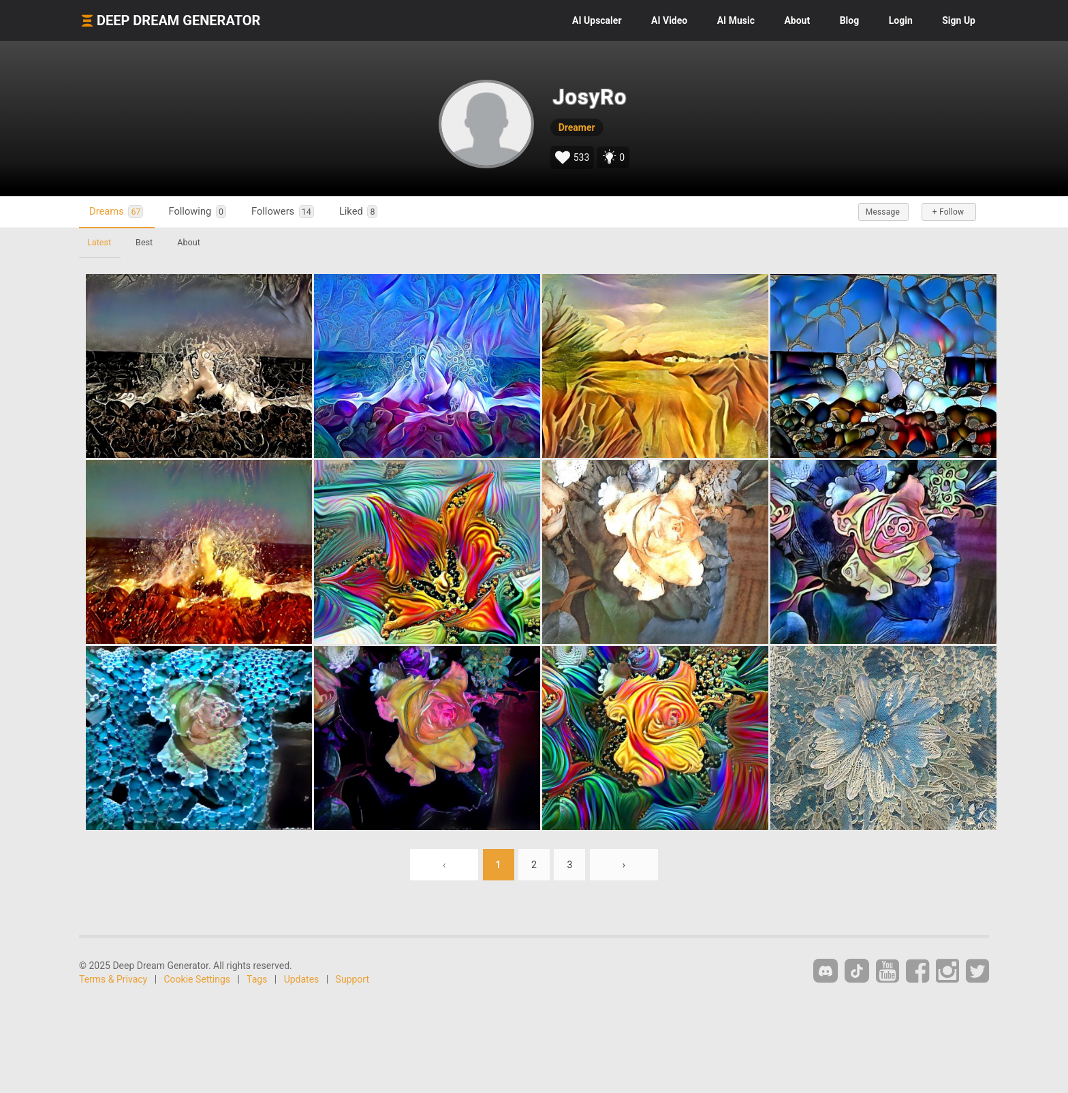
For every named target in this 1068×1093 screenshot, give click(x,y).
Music (736, 20)
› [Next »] (624, 864)
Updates (301, 979)
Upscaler (596, 20)
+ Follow (948, 212)
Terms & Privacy (113, 979)
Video (669, 20)
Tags (257, 979)
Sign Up (958, 20)
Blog (850, 20)
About (797, 20)
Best (144, 242)
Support (352, 979)
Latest (99, 242)
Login (901, 20)
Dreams (116, 211)
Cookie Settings (197, 979)
